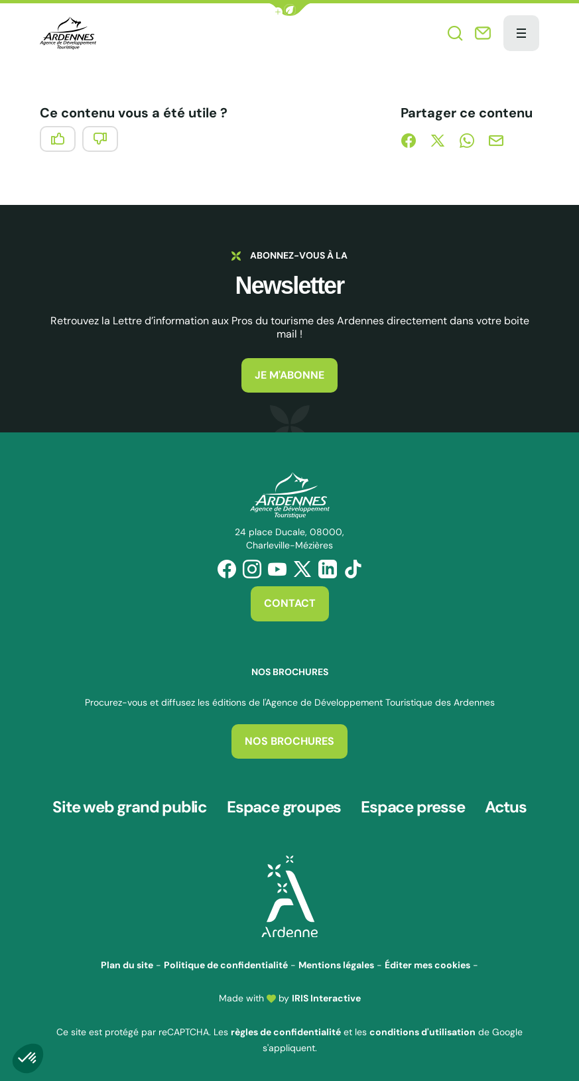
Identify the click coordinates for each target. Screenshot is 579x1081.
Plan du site (127, 964)
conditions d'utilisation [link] (422, 1030)
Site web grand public (129, 806)
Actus (506, 806)
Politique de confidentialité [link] (226, 964)
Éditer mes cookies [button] (427, 964)
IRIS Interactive (326, 997)
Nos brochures (289, 741)
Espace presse (412, 806)
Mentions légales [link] (336, 964)
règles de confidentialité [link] (286, 1030)
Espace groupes (284, 806)
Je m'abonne (289, 375)
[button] (290, 10)
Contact (290, 603)
